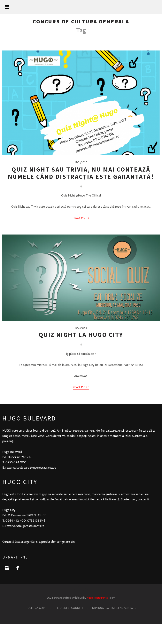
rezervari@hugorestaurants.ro (24, 526)
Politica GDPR (36, 607)
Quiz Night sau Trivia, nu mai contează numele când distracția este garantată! (81, 173)
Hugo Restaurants (97, 597)
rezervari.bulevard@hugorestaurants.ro (31, 467)
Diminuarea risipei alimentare (114, 607)
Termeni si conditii (69, 607)
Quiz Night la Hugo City (81, 335)
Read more (81, 217)
